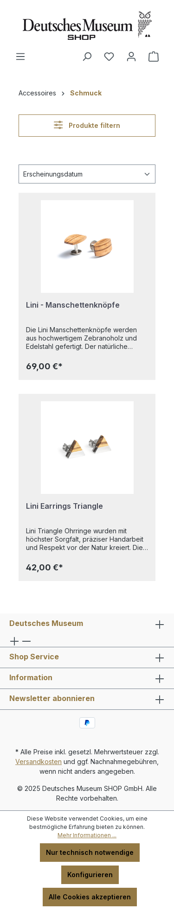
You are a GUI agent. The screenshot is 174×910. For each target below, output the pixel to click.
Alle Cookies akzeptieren (90, 897)
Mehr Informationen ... (87, 835)
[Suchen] (87, 56)
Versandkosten (38, 761)
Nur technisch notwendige (90, 852)
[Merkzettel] (109, 56)
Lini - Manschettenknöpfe (73, 305)
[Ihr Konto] (131, 56)
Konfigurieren (90, 874)
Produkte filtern (87, 124)
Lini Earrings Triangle (64, 506)
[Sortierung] (87, 173)
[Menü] (20, 56)
